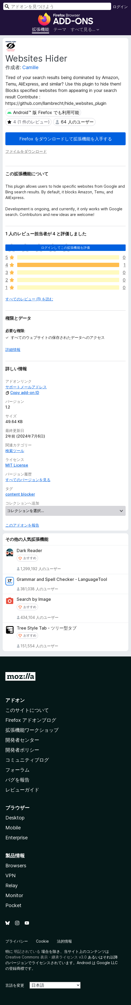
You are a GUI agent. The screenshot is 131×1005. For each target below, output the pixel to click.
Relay (11, 885)
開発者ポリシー (22, 750)
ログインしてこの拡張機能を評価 (65, 248)
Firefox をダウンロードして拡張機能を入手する (65, 138)
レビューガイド (22, 790)
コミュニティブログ (27, 760)
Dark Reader (29, 550)
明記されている (27, 951)
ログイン (120, 6)
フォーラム (17, 770)
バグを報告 (17, 780)
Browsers (15, 865)
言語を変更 (14, 985)
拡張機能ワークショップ (32, 730)
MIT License (16, 465)
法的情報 (64, 941)
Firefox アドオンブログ (30, 720)
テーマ (59, 29)
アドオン (15, 700)
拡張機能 (40, 29)
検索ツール (14, 450)
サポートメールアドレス (26, 387)
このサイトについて (27, 710)
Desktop (14, 818)
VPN (10, 875)
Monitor (14, 895)
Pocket (13, 905)
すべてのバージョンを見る (27, 479)
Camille (30, 67)
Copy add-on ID (22, 392)
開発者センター (22, 740)
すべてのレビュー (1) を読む (29, 299)
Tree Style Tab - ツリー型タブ (47, 628)
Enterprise (16, 837)
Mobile (13, 827)
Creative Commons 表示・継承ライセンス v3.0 (46, 957)
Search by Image (34, 599)
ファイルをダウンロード (26, 151)
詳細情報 (12, 349)
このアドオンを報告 (22, 525)
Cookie (42, 941)
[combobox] (57, 6)
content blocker (20, 494)
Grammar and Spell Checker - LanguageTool (62, 579)
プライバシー (16, 941)
